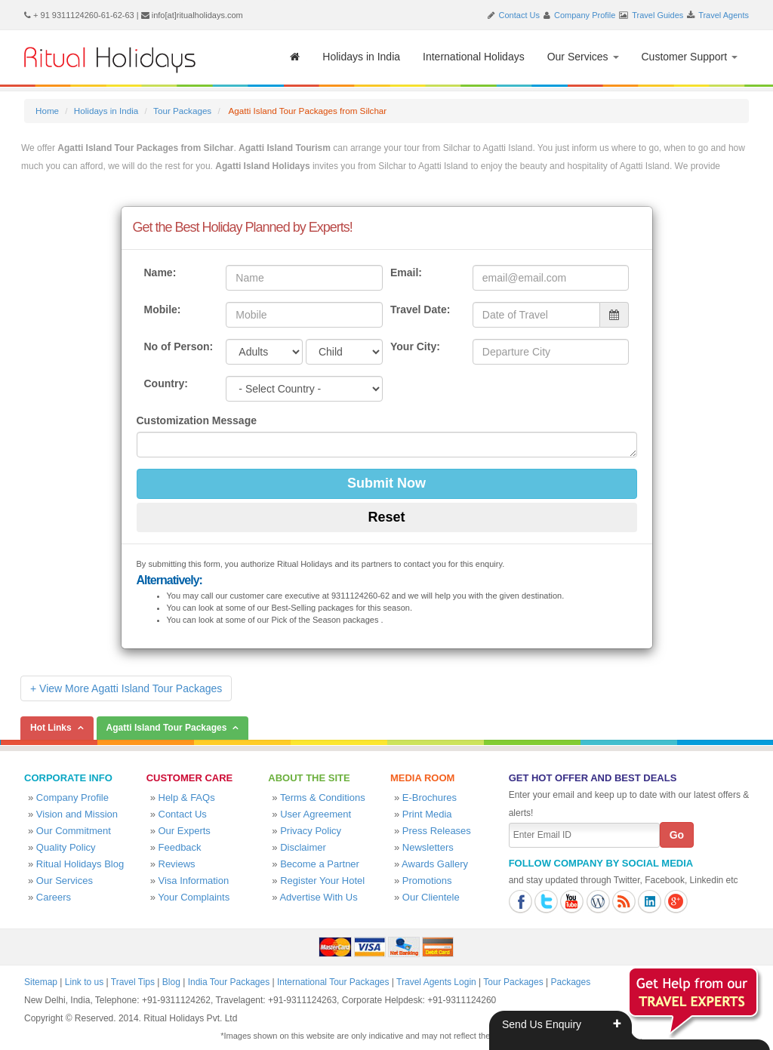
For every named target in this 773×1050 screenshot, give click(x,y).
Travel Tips (133, 982)
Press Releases (436, 830)
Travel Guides (657, 15)
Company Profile (584, 15)
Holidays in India (361, 57)
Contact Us (519, 15)
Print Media (427, 814)
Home (47, 110)
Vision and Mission (77, 814)
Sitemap (40, 982)
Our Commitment (73, 830)
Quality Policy (66, 847)
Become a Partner (319, 864)
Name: (160, 272)
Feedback (180, 847)
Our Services (583, 57)
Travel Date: (420, 309)
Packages (570, 982)
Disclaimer (303, 847)
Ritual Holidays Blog (80, 864)
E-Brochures (429, 797)
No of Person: (179, 346)
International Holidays (474, 57)
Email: (406, 272)
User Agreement (315, 814)
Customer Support (690, 57)
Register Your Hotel (322, 880)
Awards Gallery (435, 864)
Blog (171, 982)
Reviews (177, 864)
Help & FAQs (187, 797)
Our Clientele (431, 897)
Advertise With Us (318, 897)
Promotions (427, 880)
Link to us (84, 982)
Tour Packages (182, 110)
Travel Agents (723, 15)
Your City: (415, 346)
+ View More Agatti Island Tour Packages (126, 688)
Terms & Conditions (322, 797)
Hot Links (51, 727)
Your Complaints (193, 897)
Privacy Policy (310, 830)
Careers (53, 897)
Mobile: (162, 309)
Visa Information (194, 880)
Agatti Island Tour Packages (166, 727)
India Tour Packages (229, 982)
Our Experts (185, 830)
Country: (166, 383)
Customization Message (197, 420)
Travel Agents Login (436, 982)
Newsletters (428, 847)
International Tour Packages (333, 982)
